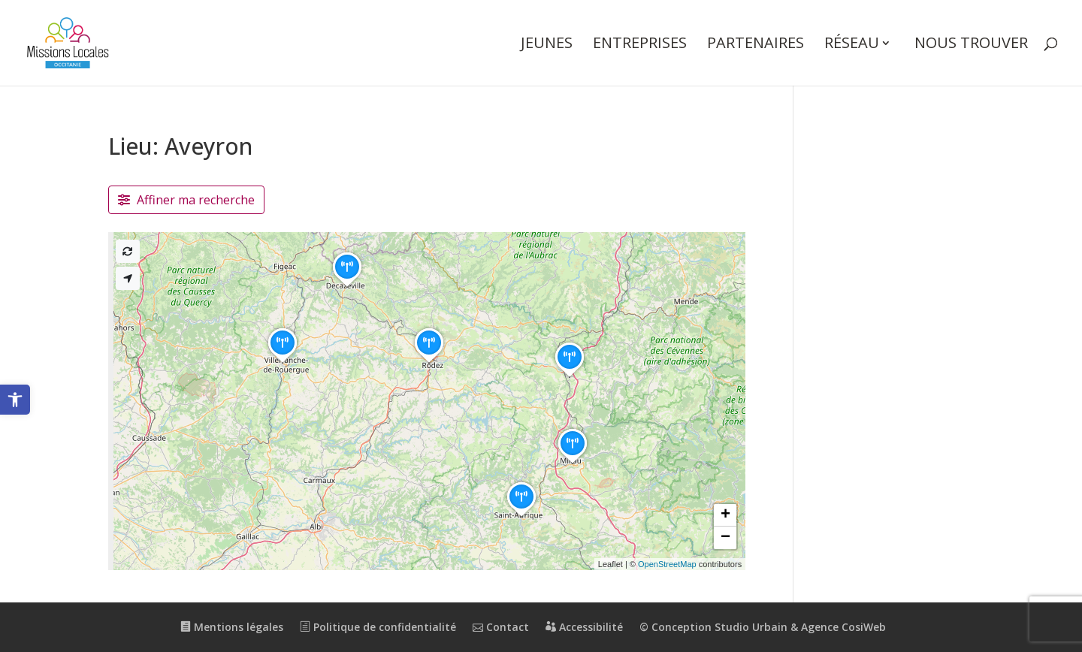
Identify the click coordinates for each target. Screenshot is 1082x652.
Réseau (851, 45)
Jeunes (547, 45)
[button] (15, 400)
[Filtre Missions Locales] (186, 200)
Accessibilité (584, 627)
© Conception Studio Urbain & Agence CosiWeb (762, 627)
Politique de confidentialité (378, 627)
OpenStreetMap (667, 564)
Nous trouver (971, 45)
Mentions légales (231, 627)
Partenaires (755, 45)
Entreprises (640, 45)
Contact (501, 627)
